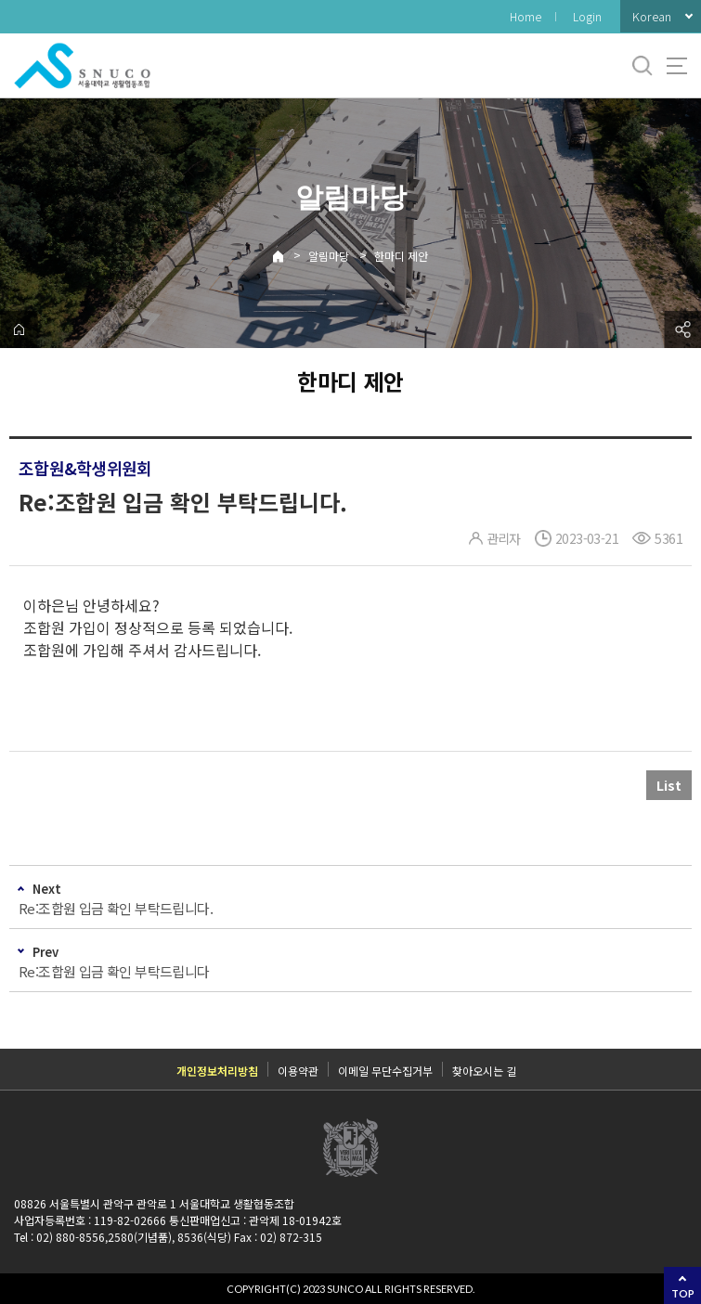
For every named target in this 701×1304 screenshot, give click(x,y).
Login (587, 16)
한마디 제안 (401, 256)
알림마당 (328, 256)
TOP (683, 1293)
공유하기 (682, 329)
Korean (651, 16)
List (669, 785)
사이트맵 (677, 66)
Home (525, 16)
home (18, 329)
